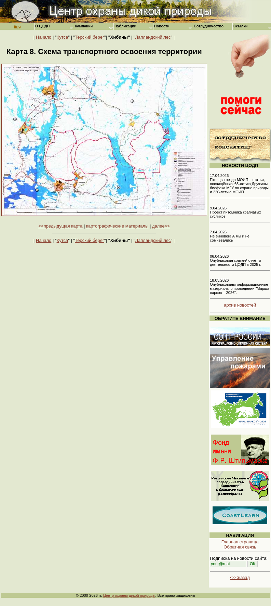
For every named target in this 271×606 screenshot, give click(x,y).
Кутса (62, 37)
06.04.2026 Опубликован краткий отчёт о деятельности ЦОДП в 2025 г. (235, 260)
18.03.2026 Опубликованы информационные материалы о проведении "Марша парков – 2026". (239, 286)
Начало (43, 37)
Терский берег (89, 37)
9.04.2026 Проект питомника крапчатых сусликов (235, 212)
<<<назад (240, 577)
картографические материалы (117, 226)
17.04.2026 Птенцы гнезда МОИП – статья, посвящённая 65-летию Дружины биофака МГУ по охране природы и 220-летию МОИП (239, 183)
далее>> (161, 226)
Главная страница (240, 541)
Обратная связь (239, 547)
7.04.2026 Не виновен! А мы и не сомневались (229, 236)
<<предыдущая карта (60, 226)
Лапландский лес (153, 37)
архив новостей (240, 305)
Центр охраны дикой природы (129, 595)
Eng (17, 26)
